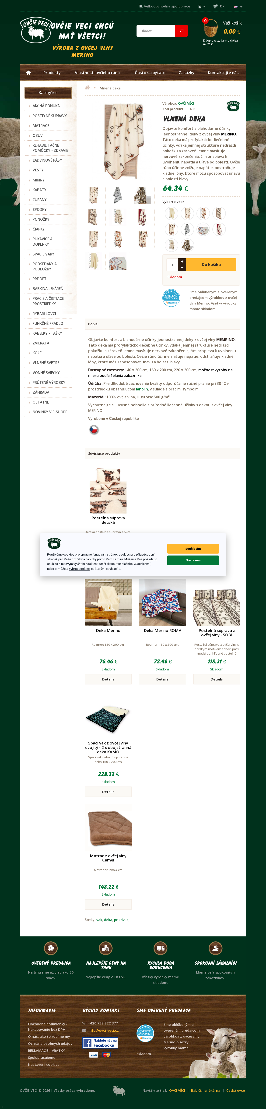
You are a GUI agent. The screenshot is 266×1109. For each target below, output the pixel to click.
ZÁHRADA (41, 392)
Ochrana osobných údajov (50, 1043)
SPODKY (40, 209)
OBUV (38, 135)
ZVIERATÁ (41, 343)
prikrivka (121, 919)
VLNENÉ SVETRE (46, 362)
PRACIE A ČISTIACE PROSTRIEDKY (48, 301)
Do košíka (211, 264)
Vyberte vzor (173, 201)
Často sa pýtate (150, 72)
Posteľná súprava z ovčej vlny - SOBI (217, 633)
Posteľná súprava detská (108, 520)
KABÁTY (39, 189)
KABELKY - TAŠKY (47, 333)
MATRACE (41, 125)
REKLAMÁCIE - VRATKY (46, 1050)
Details (108, 679)
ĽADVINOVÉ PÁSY (47, 160)
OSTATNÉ (41, 402)
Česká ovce (235, 1090)
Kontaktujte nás (223, 72)
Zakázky (186, 72)
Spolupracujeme (41, 1057)
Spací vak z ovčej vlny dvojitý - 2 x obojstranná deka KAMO (108, 747)
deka (108, 919)
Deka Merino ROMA (162, 630)
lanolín (142, 389)
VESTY (38, 170)
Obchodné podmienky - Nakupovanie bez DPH (47, 1026)
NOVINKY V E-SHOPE (50, 412)
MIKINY (39, 180)
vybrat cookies (79, 568)
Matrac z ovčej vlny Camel (108, 858)
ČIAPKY (39, 229)
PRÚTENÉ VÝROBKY (49, 382)
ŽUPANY (40, 199)
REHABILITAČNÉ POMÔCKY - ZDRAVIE (50, 148)
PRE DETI (40, 278)
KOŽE (37, 352)
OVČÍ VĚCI (186, 103)
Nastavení (193, 560)
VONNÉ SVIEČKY (46, 372)
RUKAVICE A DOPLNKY (42, 241)
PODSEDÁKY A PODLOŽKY (45, 266)
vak (99, 919)
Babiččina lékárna (205, 1090)
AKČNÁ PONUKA (46, 105)
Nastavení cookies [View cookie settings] (44, 1064)
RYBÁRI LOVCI (44, 313)
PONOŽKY (41, 219)
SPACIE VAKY (43, 254)
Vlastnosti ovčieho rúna (97, 72)
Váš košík (224, 27)
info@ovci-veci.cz (104, 1030)
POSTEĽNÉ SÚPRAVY (50, 115)
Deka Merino (108, 630)
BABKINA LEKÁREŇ (48, 288)
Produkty (52, 72)
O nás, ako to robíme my (49, 1036)
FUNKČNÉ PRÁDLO (48, 323)
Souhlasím (193, 548)
